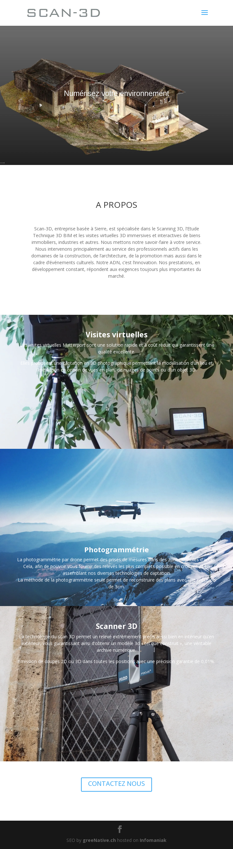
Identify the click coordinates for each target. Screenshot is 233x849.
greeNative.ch (99, 840)
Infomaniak (153, 840)
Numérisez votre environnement (116, 93)
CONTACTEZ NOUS (116, 783)
